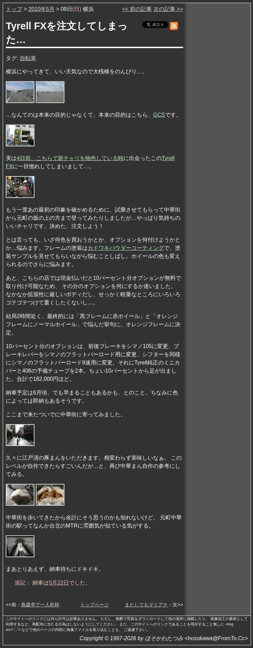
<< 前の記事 (137, 9)
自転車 (28, 58)
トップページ (94, 604)
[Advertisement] (217, 108)
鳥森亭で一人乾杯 (40, 604)
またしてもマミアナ (146, 604)
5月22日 (59, 583)
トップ (14, 9)
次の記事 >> (168, 9)
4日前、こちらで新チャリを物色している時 (70, 158)
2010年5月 (41, 9)
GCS (159, 115)
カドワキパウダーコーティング (126, 248)
